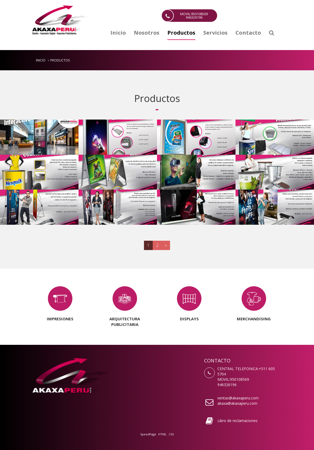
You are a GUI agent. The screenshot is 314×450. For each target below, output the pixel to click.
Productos (181, 33)
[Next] (166, 245)
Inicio (118, 33)
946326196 (227, 384)
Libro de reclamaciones (237, 420)
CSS (171, 434)
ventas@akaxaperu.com (238, 397)
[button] (271, 34)
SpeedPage (148, 434)
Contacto (248, 33)
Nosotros (146, 33)
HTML (162, 434)
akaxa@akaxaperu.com (237, 403)
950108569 (239, 379)
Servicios (215, 33)
